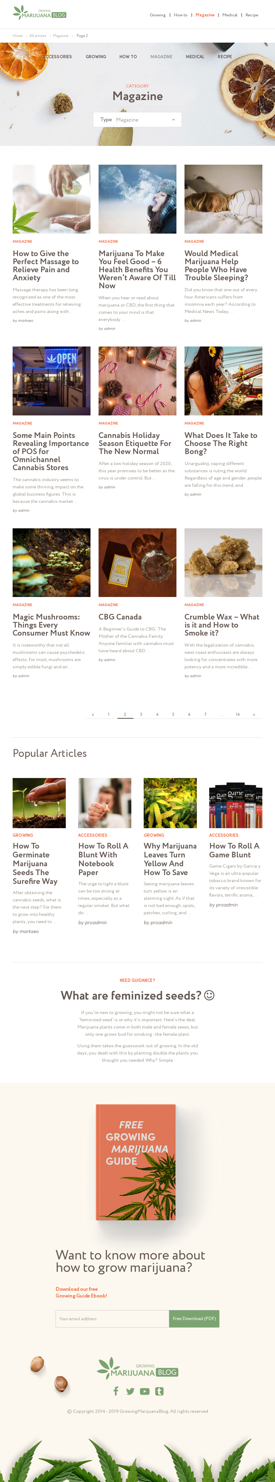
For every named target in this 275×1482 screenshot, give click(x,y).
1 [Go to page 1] (109, 714)
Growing (158, 15)
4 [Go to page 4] (157, 714)
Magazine (205, 15)
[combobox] (137, 119)
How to (180, 15)
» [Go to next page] (254, 714)
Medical (229, 15)
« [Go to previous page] (93, 714)
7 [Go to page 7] (205, 714)
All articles (37, 36)
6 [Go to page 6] (189, 714)
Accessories (57, 57)
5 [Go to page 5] (173, 714)
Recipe (251, 15)
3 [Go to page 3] (141, 714)
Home (18, 36)
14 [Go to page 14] (238, 714)
